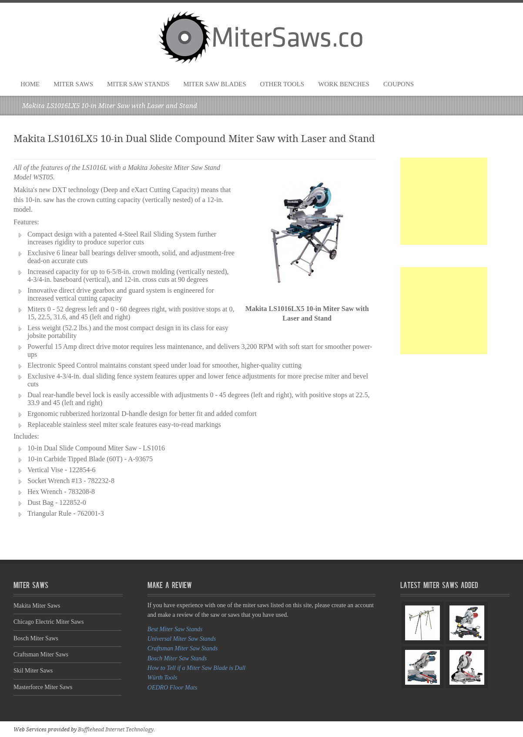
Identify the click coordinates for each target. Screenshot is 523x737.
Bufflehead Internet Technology (116, 730)
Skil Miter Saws (33, 670)
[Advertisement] (443, 201)
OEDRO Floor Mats (172, 687)
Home (30, 84)
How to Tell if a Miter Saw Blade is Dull (196, 668)
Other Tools (282, 84)
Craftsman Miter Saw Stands (183, 648)
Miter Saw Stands (138, 84)
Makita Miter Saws (36, 605)
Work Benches (343, 84)
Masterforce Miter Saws (42, 687)
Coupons (398, 84)
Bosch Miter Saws (35, 638)
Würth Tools (162, 677)
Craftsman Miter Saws (40, 654)
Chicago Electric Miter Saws (48, 622)
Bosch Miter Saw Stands (177, 658)
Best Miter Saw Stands (175, 629)
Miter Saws (73, 84)
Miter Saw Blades (214, 84)
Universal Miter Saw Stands (182, 639)
